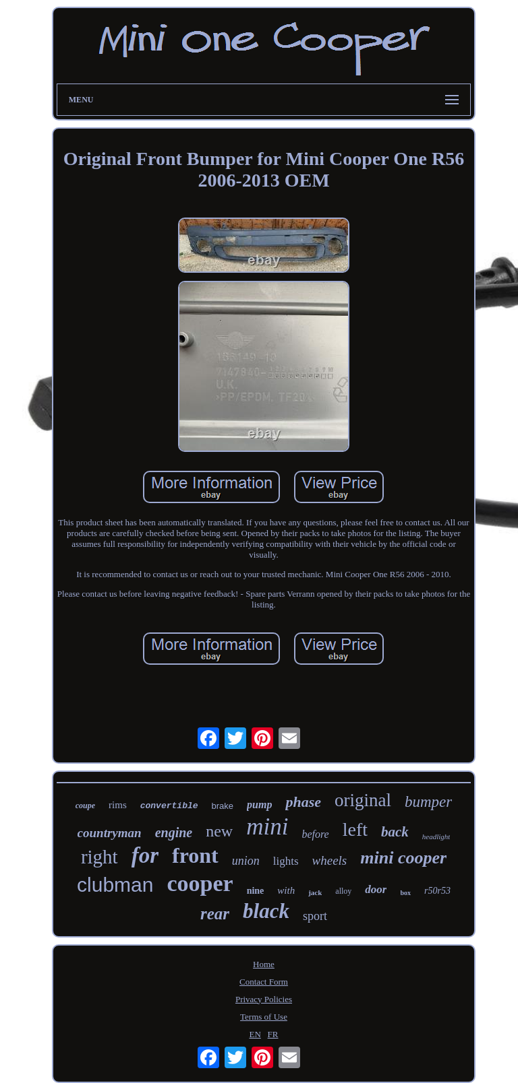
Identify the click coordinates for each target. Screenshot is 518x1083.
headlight (436, 836)
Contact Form (263, 982)
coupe (85, 805)
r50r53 (437, 891)
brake (223, 806)
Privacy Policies (263, 999)
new (219, 831)
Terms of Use (263, 1017)
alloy (343, 891)
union (246, 860)
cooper (200, 883)
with (286, 890)
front (195, 855)
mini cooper (403, 857)
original (363, 800)
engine (174, 832)
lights (286, 861)
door (375, 889)
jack (315, 892)
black (266, 911)
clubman (115, 885)
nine (255, 891)
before (314, 834)
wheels (329, 860)
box (405, 892)
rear (214, 914)
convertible (169, 806)
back (395, 832)
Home (264, 964)
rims (118, 804)
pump (259, 804)
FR (273, 1034)
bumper (428, 801)
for (145, 855)
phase (303, 801)
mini (267, 827)
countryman (110, 833)
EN (254, 1034)
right (99, 856)
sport (315, 916)
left (355, 829)
